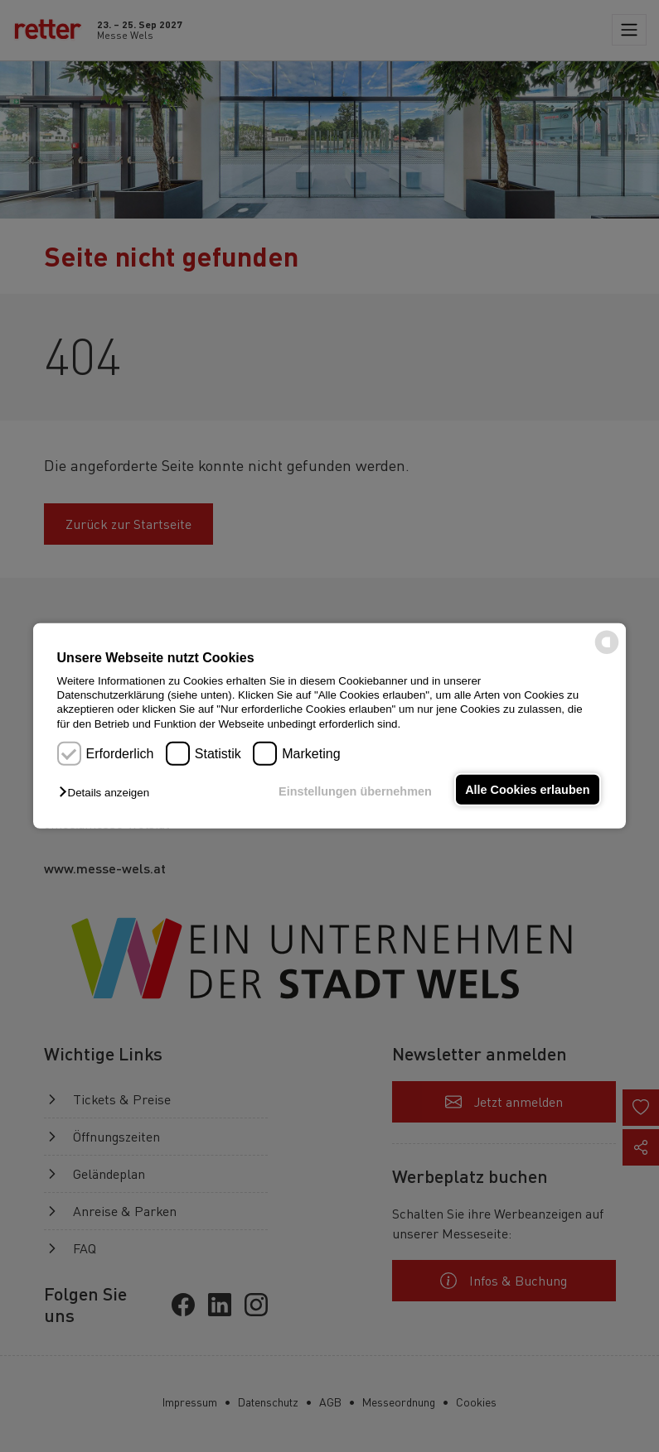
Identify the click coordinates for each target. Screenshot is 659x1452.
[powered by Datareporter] (607, 652)
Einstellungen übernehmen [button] (353, 791)
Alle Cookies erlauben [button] (527, 789)
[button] (108, 792)
